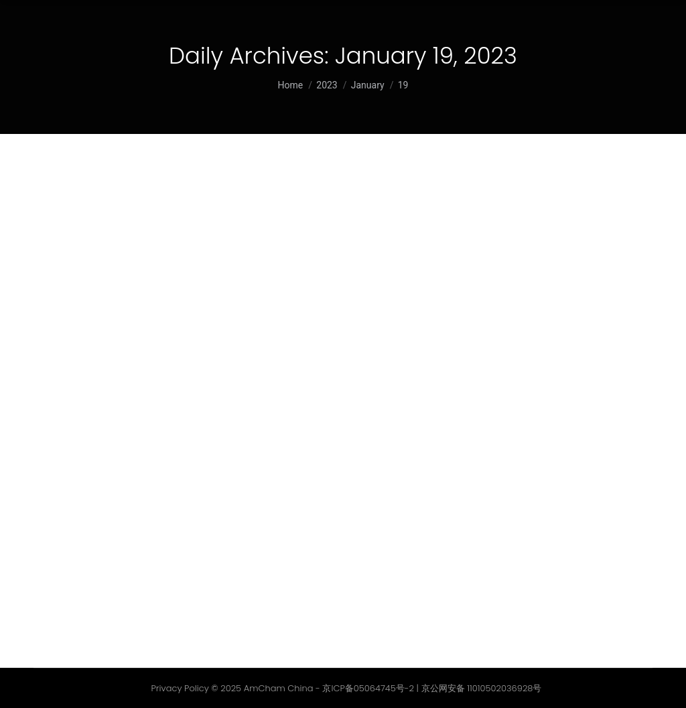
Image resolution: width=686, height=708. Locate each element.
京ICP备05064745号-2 (368, 688)
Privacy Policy (180, 688)
